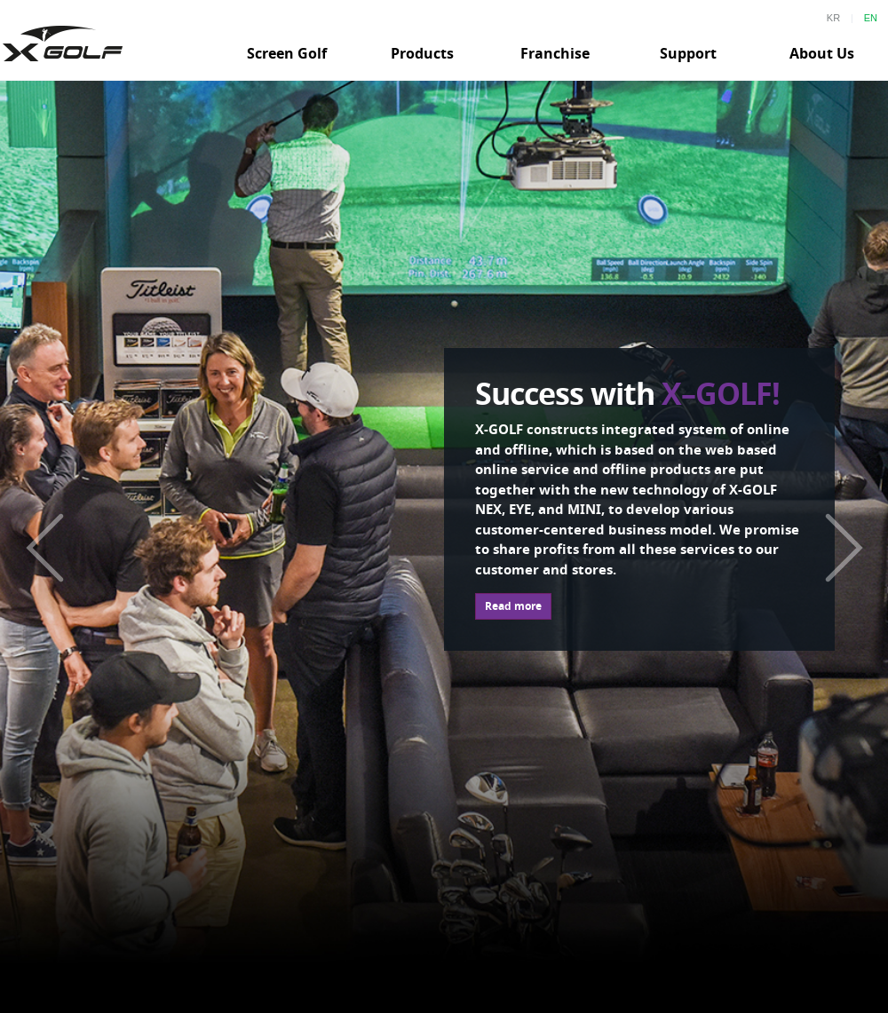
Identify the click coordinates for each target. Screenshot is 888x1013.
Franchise (555, 53)
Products (422, 53)
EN (870, 18)
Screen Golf (287, 53)
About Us (821, 53)
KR (833, 18)
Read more (513, 605)
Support (688, 53)
